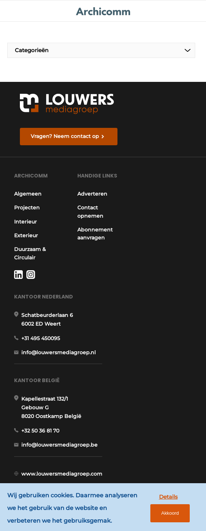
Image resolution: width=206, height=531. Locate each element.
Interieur (25, 221)
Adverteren (92, 194)
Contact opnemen (90, 211)
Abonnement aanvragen (95, 233)
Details (168, 496)
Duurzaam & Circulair (30, 253)
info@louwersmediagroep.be (59, 445)
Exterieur (26, 235)
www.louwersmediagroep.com (61, 474)
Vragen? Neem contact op (65, 136)
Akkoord (170, 513)
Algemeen (28, 194)
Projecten (27, 207)
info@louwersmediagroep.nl (58, 352)
